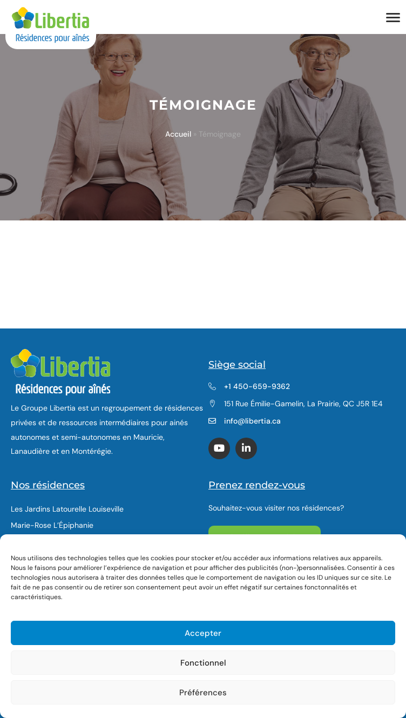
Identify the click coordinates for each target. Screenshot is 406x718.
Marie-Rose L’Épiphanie (52, 525)
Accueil (178, 134)
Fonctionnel (203, 662)
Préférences (203, 692)
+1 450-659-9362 (257, 386)
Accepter (203, 633)
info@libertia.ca (252, 421)
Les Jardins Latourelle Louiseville (67, 509)
